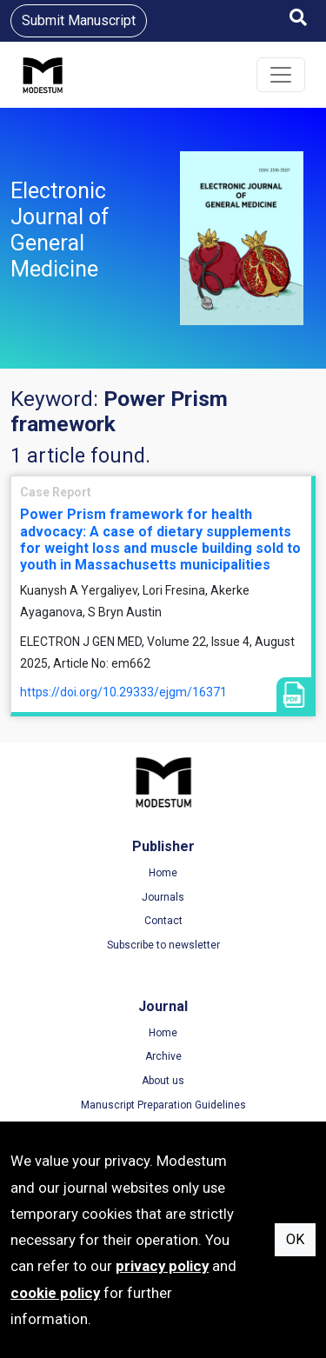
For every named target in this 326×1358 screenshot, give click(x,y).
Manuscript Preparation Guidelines (163, 1105)
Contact (163, 921)
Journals (163, 897)
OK (295, 1239)
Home (163, 873)
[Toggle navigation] (280, 74)
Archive (163, 1056)
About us (163, 1081)
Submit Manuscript (79, 20)
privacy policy (162, 1266)
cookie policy (55, 1292)
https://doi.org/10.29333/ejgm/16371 (123, 692)
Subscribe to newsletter (163, 945)
